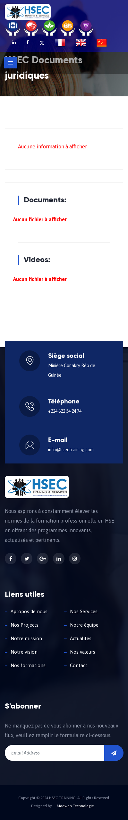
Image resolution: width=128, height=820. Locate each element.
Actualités (80, 638)
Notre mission (26, 638)
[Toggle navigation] (10, 63)
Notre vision (24, 652)
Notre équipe (84, 625)
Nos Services (84, 611)
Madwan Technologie (75, 805)
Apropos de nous (29, 611)
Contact (78, 665)
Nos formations (28, 665)
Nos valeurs (82, 652)
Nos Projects (24, 625)
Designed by (41, 805)
